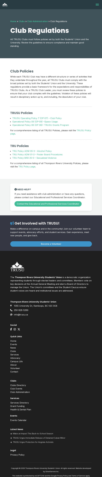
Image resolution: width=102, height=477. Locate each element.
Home (13, 21)
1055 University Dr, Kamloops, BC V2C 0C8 (35, 306)
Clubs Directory (18, 385)
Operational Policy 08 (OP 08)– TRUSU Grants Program (40, 125)
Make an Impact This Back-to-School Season (33, 433)
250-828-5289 (21, 310)
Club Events (16, 388)
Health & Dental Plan (20, 409)
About (13, 365)
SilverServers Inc (52, 472)
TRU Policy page (26, 166)
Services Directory (19, 402)
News (13, 347)
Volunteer (15, 368)
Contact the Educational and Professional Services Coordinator (48, 203)
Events (13, 344)
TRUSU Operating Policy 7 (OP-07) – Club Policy (37, 118)
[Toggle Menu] (97, 5)
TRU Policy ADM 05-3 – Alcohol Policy (32, 151)
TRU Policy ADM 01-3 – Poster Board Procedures (37, 154)
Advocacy (15, 358)
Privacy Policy (17, 454)
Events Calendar (18, 420)
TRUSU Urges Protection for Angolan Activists (33, 442)
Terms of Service (78, 476)
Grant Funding (17, 406)
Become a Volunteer (51, 244)
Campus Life (16, 361)
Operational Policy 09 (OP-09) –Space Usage (35, 121)
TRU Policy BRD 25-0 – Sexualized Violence (34, 158)
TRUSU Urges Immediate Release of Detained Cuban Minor (39, 438)
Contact (14, 371)
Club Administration (37, 21)
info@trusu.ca (21, 314)
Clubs (22, 21)
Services (14, 354)
